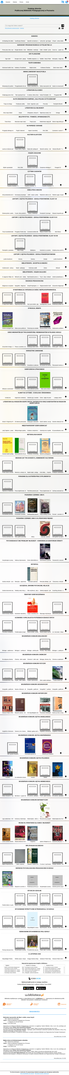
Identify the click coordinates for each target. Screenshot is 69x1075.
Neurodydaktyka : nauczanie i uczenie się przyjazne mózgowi (56, 972)
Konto (27, 2)
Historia (15, 2)
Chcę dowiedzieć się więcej (27, 1073)
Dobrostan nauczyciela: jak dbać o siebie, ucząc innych (18, 1017)
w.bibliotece (40, 998)
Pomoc (21, 2)
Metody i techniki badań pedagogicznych (12, 967)
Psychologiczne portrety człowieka (11, 968)
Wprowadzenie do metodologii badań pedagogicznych (55, 971)
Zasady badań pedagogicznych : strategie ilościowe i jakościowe (16, 971)
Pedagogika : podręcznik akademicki (31, 972)
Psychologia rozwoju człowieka (10, 972)
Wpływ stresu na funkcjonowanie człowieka (15, 1040)
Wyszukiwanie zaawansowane (12, 28)
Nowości (8, 2)
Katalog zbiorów (34, 18)
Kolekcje (22, 28)
